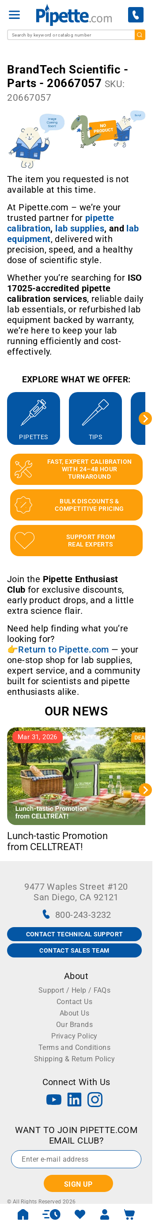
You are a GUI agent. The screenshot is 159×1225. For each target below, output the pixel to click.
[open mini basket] (129, 1214)
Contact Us (74, 1002)
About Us (74, 1013)
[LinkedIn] (74, 1100)
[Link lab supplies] (79, 228)
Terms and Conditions (74, 1047)
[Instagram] (94, 1100)
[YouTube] (53, 1100)
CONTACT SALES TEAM (74, 950)
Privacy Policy (74, 1036)
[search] (140, 34)
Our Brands (74, 1024)
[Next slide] (145, 418)
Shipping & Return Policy (74, 1059)
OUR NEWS (76, 711)
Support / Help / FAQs (74, 990)
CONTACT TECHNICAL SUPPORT (74, 934)
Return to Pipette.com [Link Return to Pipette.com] (63, 649)
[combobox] (76, 34)
